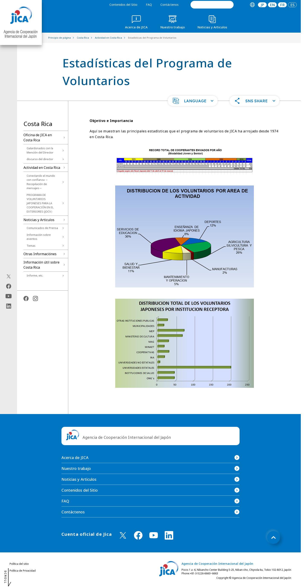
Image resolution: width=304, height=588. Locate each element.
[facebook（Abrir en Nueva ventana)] (9, 286)
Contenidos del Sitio (123, 5)
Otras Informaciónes (40, 254)
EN (272, 4)
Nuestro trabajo (76, 468)
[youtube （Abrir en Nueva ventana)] (153, 535)
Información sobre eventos (39, 237)
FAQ (149, 5)
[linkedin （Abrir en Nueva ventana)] (169, 535)
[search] (212, 5)
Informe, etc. (35, 275)
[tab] (252, 4)
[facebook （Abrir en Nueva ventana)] (138, 535)
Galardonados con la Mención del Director (40, 150)
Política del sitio (19, 564)
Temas (31, 246)
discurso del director (40, 159)
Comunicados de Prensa (42, 228)
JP (262, 4)
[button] (193, 101)
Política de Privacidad (23, 570)
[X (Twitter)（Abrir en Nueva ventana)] (9, 276)
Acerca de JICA (75, 457)
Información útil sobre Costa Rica (41, 265)
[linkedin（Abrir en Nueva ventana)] (9, 306)
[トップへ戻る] (273, 537)
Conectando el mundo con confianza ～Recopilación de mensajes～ (41, 182)
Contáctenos (169, 5)
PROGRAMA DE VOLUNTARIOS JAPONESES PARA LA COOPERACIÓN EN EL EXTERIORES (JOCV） (40, 203)
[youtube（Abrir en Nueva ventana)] (9, 296)
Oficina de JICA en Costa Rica (37, 137)
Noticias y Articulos (38, 219)
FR (282, 4)
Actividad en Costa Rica (41, 167)
